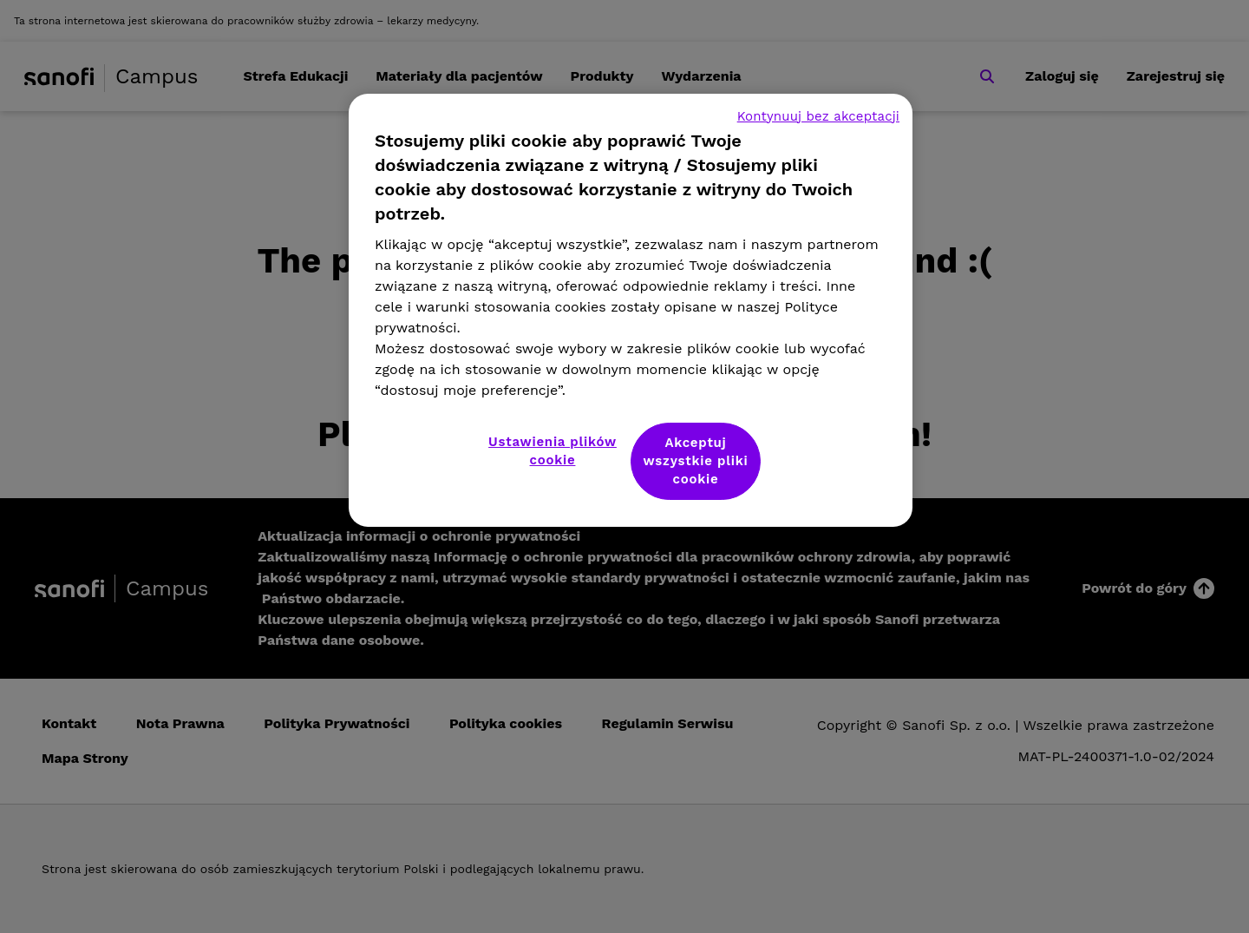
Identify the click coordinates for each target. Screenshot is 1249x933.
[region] (630, 310)
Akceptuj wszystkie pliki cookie (696, 461)
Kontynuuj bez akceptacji (818, 116)
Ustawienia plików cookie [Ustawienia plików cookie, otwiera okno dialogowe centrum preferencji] (552, 451)
